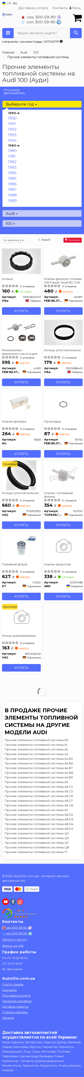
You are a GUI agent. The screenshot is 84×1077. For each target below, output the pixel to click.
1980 (12, 150)
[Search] (76, 33)
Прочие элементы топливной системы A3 (36, 754)
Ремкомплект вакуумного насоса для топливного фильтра (19, 351)
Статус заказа (12, 984)
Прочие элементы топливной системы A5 (36, 782)
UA (6, 3)
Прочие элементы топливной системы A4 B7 (39, 768)
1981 (12, 156)
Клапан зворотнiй (57, 564)
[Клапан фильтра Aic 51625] (21, 403)
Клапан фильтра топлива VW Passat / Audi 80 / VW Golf (63, 280)
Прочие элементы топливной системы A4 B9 (39, 777)
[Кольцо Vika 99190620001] (21, 261)
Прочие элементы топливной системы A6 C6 (39, 796)
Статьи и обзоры (15, 1012)
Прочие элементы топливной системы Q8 (37, 847)
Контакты (60, 8)
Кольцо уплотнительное (62, 350)
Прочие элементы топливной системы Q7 (37, 842)
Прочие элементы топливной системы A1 (36, 744)
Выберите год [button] (21, 104)
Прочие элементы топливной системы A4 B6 (39, 763)
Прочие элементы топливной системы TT (36, 852)
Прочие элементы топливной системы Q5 (37, 838)
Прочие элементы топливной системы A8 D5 (39, 828)
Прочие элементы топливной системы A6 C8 (39, 805)
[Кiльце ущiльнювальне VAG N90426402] (21, 617)
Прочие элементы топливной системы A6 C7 (39, 800)
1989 (12, 200)
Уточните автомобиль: (14, 91)
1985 (12, 178)
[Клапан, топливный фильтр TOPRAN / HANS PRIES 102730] (63, 475)
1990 (12, 118)
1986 (12, 184)
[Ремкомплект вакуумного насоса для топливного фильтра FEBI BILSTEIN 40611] (21, 332)
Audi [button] (12, 213)
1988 (12, 195)
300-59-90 (39, 17)
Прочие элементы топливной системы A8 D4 (39, 824)
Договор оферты (15, 1006)
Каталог (8, 1017)
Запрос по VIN (12, 945)
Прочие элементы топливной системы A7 (36, 810)
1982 (12, 162)
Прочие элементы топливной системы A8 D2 (39, 814)
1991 (12, 124)
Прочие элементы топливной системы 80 (36, 740)
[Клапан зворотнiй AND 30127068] (63, 546)
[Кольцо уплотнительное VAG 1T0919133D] (21, 475)
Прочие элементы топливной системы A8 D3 (39, 819)
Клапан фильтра (14, 421)
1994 (12, 140)
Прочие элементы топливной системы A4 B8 (39, 772)
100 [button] (10, 223)
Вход (75, 8)
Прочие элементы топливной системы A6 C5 (39, 791)
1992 (12, 129)
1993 (12, 135)
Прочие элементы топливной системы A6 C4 (39, 786)
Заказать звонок (14, 939)
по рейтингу (14, 240)
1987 (12, 189)
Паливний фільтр (14, 564)
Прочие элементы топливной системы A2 (36, 749)
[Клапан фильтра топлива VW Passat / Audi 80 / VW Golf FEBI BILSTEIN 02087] (63, 261)
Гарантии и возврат (17, 1001)
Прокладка (52, 421)
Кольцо (7, 279)
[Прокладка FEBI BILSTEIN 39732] (63, 403)
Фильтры (72, 240)
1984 (12, 173)
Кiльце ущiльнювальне (19, 635)
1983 (12, 167)
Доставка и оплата (33, 8)
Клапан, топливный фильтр (58, 494)
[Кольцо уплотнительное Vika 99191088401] (63, 332)
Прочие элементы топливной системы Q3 (37, 833)
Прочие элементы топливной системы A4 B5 (39, 758)
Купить (21, 311)
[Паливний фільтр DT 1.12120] (21, 546)
